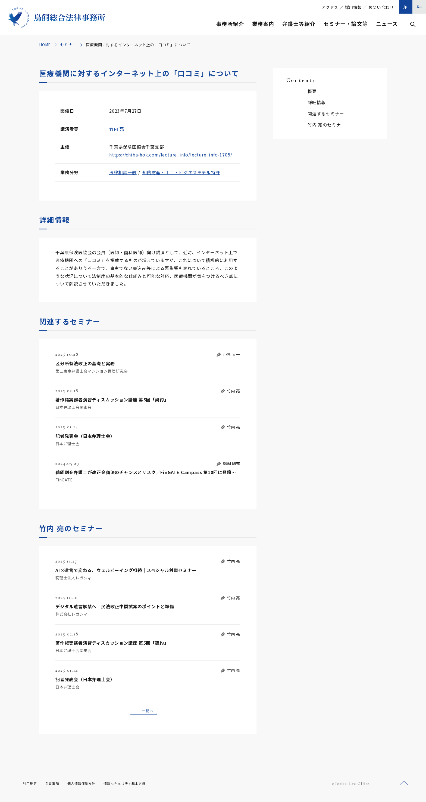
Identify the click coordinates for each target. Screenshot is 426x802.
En (419, 6)
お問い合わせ (381, 7)
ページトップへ (404, 785)
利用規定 (31, 785)
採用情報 (353, 7)
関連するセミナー (326, 113)
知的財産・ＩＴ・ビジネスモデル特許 (181, 172)
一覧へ (148, 711)
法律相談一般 (123, 172)
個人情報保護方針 (88, 785)
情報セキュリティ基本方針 (137, 785)
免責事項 (55, 785)
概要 (312, 91)
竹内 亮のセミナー (326, 124)
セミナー (68, 44)
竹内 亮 (116, 128)
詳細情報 (317, 102)
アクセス (329, 7)
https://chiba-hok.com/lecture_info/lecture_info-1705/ (170, 154)
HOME (45, 44)
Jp (405, 6)
